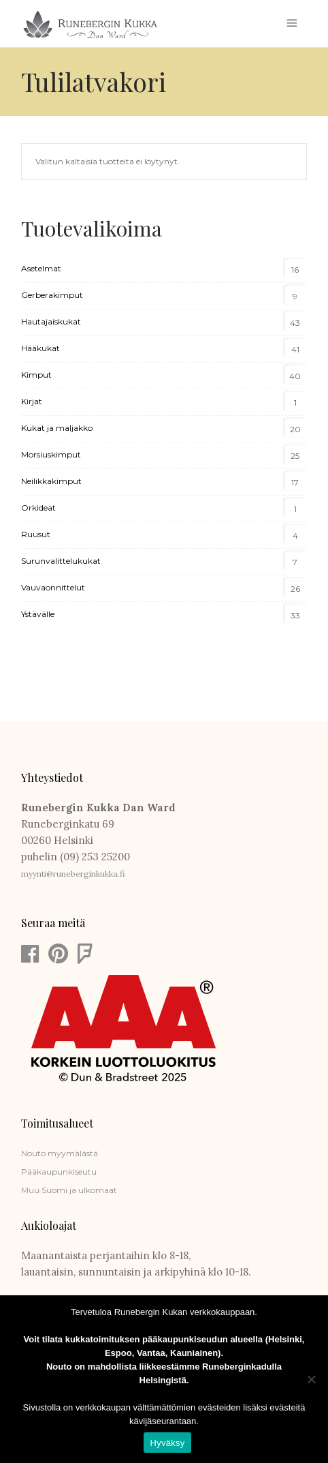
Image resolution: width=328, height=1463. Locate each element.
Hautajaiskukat (51, 321)
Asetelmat (41, 268)
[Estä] (311, 1379)
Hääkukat (40, 348)
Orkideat (38, 507)
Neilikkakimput (51, 481)
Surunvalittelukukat (61, 561)
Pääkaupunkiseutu (59, 1171)
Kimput (36, 374)
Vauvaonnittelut (53, 587)
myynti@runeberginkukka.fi (73, 874)
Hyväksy (167, 1443)
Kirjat (31, 401)
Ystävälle (37, 614)
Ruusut (35, 534)
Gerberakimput (52, 295)
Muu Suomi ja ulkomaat (69, 1190)
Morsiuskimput (51, 454)
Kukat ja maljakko (57, 428)
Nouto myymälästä (59, 1153)
